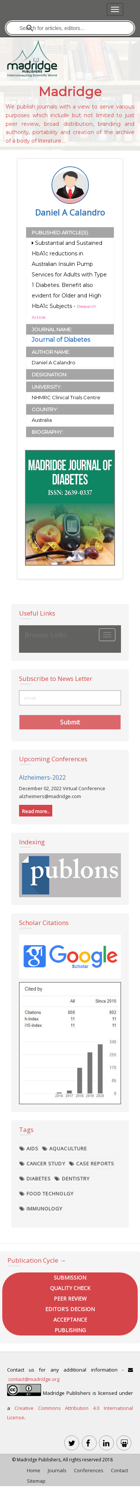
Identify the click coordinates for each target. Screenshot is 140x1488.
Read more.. (35, 811)
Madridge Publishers (38, 1459)
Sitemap (36, 1480)
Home (33, 1470)
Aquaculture (64, 1148)
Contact (119, 1470)
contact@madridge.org (33, 1379)
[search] (70, 28)
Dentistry (72, 1178)
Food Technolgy (46, 1193)
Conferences (88, 1470)
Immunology (41, 1208)
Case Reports (92, 1163)
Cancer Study (42, 1163)
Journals (57, 1470)
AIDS (28, 1148)
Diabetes (35, 1178)
